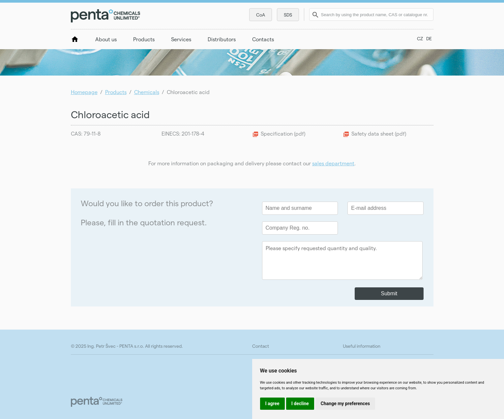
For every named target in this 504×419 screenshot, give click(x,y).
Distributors (222, 39)
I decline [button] (300, 403)
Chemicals (146, 92)
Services (181, 39)
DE (429, 38)
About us (106, 39)
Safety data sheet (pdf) (378, 133)
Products (144, 39)
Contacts (263, 39)
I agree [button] (272, 403)
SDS (288, 14)
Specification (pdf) (283, 133)
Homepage (84, 92)
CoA (260, 14)
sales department (333, 163)
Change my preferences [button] (345, 403)
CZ (420, 38)
